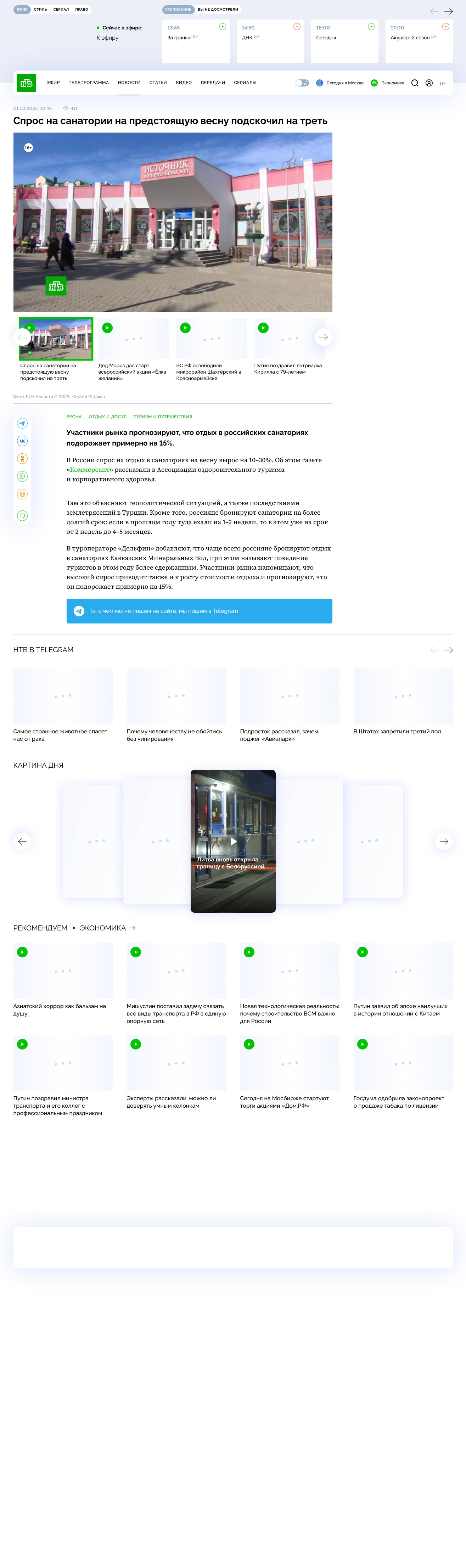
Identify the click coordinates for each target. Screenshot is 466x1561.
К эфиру (108, 38)
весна (74, 416)
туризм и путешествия (162, 416)
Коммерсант (90, 469)
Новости (129, 82)
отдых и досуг (108, 416)
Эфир (53, 82)
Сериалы (245, 82)
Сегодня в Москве (340, 82)
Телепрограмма (89, 82)
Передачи (213, 82)
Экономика (387, 82)
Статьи (158, 82)
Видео (184, 82)
